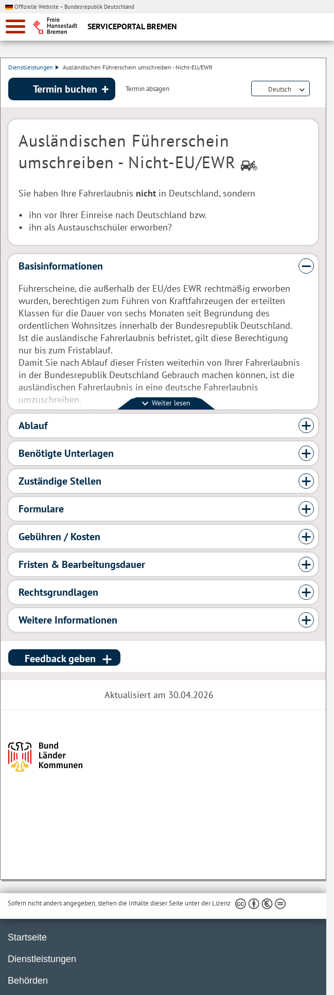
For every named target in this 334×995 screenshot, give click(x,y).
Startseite (27, 937)
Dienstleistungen (33, 67)
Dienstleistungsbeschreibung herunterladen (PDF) (316, 89)
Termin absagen (147, 89)
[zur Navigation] (15, 26)
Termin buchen (65, 89)
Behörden (28, 980)
